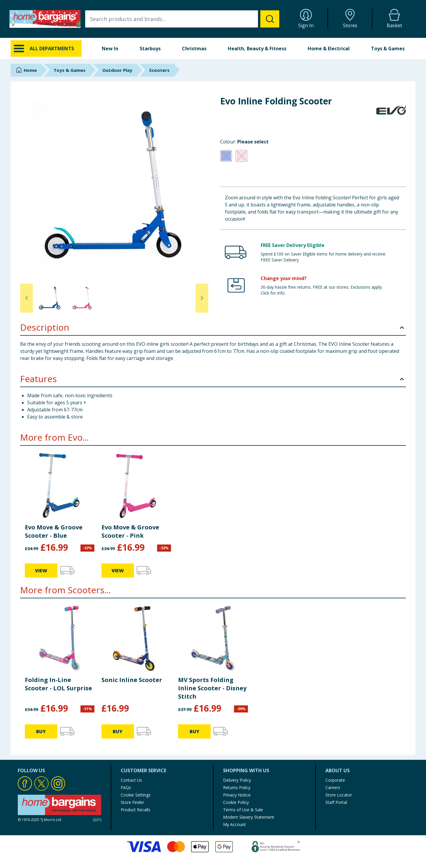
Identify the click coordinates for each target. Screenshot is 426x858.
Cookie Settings (136, 795)
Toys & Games (388, 48)
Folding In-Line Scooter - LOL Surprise (58, 684)
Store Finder (132, 802)
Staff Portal (336, 802)
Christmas (194, 48)
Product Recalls (135, 809)
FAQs (126, 787)
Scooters (159, 70)
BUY (41, 731)
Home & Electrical (329, 48)
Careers (332, 787)
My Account (234, 824)
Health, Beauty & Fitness (257, 48)
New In (110, 48)
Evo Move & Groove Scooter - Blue (54, 531)
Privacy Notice (237, 795)
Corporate (335, 780)
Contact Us (131, 780)
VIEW (41, 570)
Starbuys (150, 48)
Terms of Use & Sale (243, 809)
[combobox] (182, 19)
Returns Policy (236, 787)
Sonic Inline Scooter (131, 680)
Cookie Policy (236, 802)
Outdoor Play (117, 70)
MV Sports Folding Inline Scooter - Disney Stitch (212, 688)
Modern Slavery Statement (248, 817)
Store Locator (338, 795)
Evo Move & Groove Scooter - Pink (130, 531)
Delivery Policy (237, 780)
